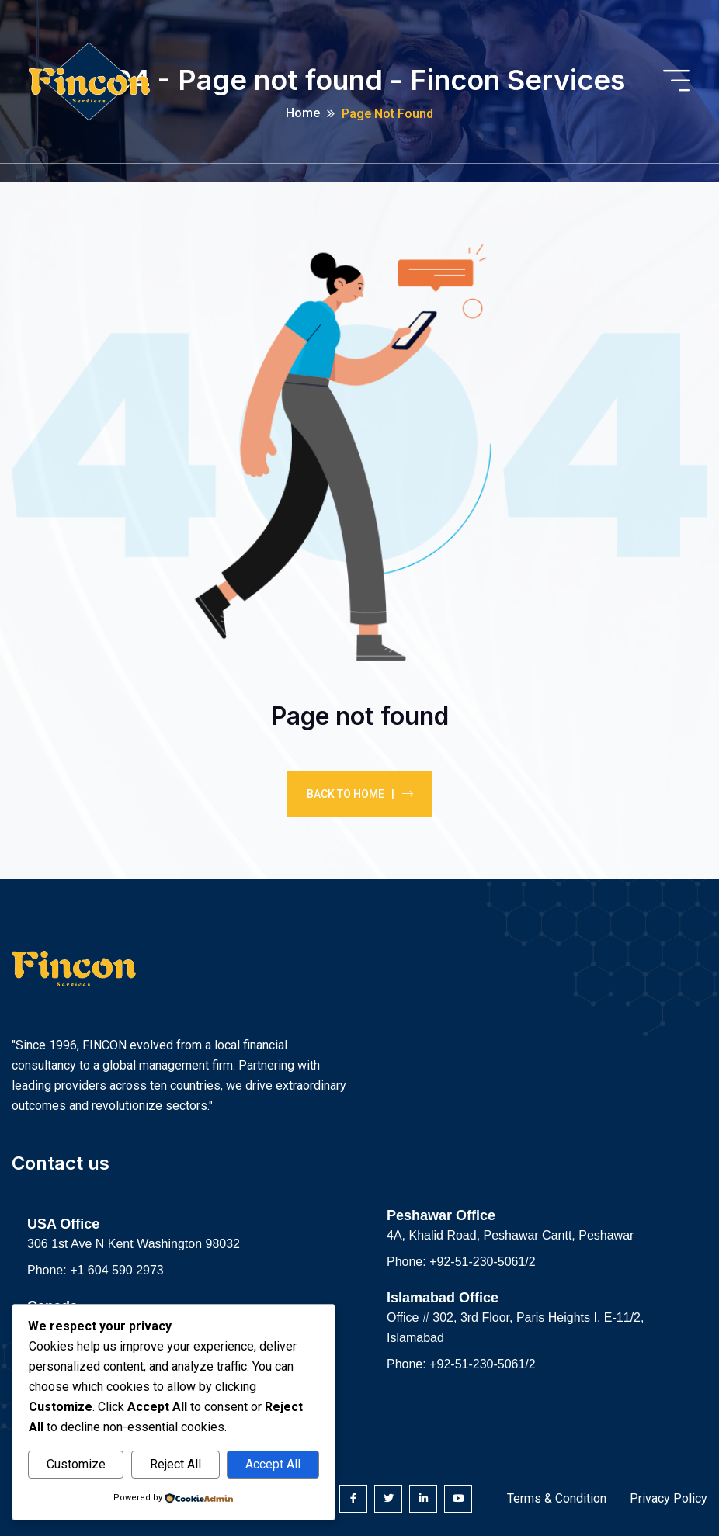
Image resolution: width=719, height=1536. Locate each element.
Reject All (175, 1464)
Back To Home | (360, 794)
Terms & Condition (556, 1498)
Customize (76, 1464)
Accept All (272, 1464)
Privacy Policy (668, 1498)
